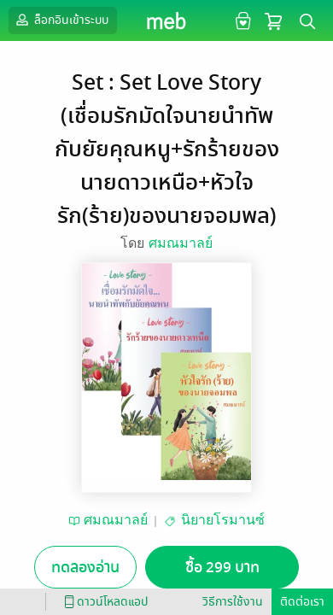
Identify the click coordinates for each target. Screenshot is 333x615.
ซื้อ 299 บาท (222, 567)
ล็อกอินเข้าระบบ (60, 19)
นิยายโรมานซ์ (223, 519)
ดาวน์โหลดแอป (103, 602)
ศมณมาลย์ (181, 243)
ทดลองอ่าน (85, 567)
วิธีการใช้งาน (232, 602)
